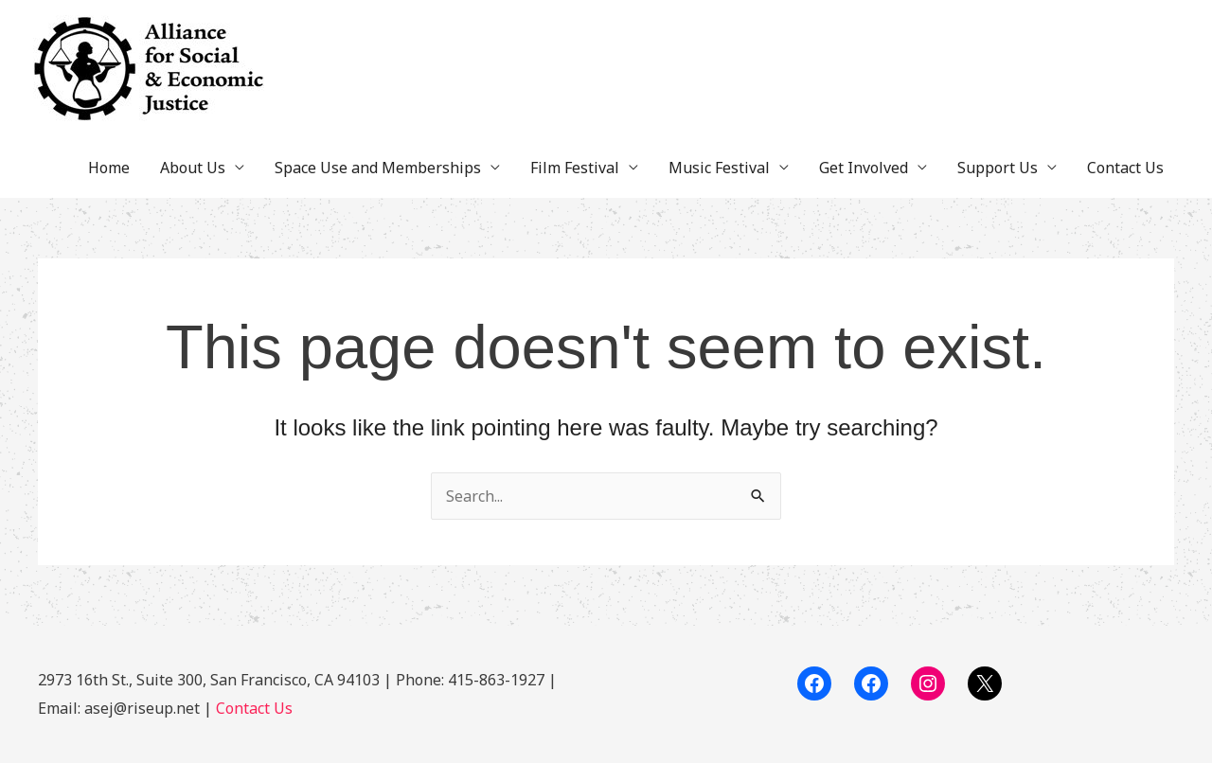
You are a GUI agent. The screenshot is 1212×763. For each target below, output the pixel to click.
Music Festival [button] (719, 167)
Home (109, 167)
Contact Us (1125, 167)
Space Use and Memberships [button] (378, 167)
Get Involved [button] (863, 167)
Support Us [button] (997, 167)
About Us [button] (192, 167)
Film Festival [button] (574, 167)
